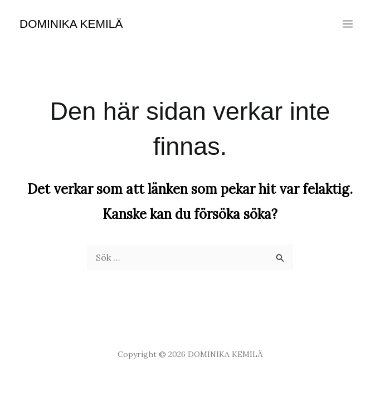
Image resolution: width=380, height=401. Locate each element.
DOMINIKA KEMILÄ (71, 23)
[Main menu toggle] (347, 24)
